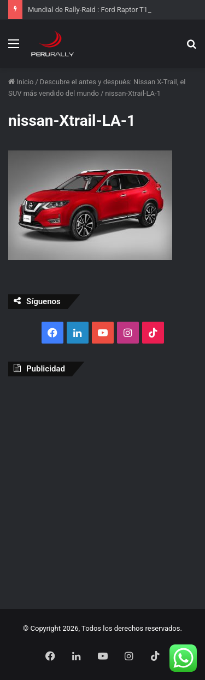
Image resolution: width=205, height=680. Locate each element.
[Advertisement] (102, 489)
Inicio (20, 82)
